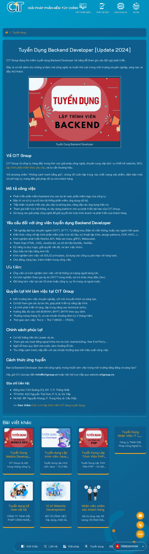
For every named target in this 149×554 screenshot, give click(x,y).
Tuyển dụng (19, 32)
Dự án (136, 12)
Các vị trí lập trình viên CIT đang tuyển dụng (58, 405)
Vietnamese (126, 546)
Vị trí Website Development (56, 508)
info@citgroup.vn (46, 374)
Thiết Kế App (102, 12)
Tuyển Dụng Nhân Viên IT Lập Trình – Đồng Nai (130, 435)
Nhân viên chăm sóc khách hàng (93, 508)
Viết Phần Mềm (82, 12)
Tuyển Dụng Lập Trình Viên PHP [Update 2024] (93, 456)
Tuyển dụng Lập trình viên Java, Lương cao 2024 (56, 456)
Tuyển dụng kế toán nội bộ (18, 508)
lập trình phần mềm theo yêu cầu (25, 167)
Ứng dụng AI (120, 12)
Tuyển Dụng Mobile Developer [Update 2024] (18, 456)
